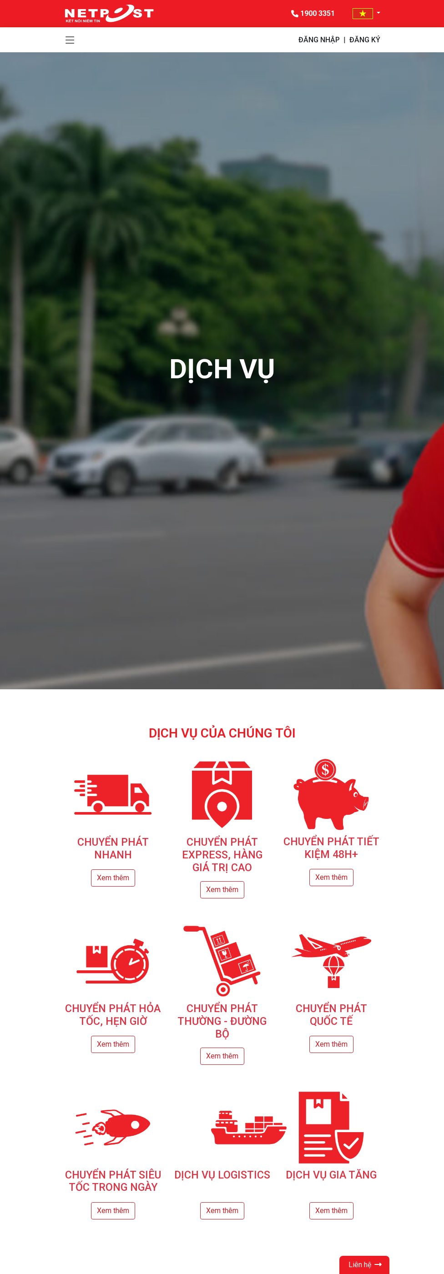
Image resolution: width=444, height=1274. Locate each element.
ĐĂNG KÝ (364, 39)
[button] (366, 13)
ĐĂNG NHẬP (319, 39)
